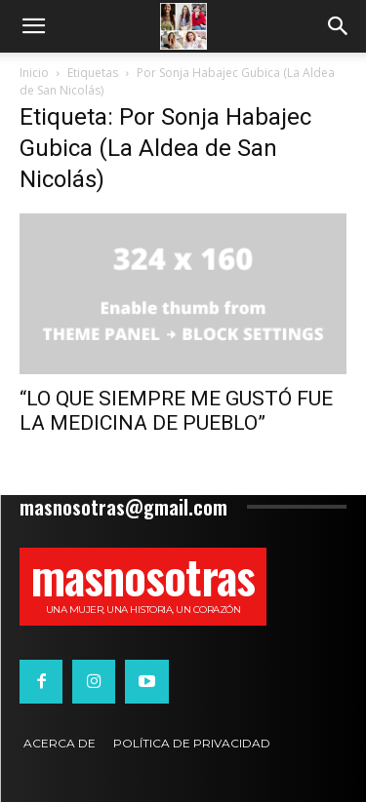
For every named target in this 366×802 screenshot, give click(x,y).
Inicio (34, 72)
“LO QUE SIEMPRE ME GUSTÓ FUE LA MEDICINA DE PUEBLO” (176, 411)
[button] (33, 26)
